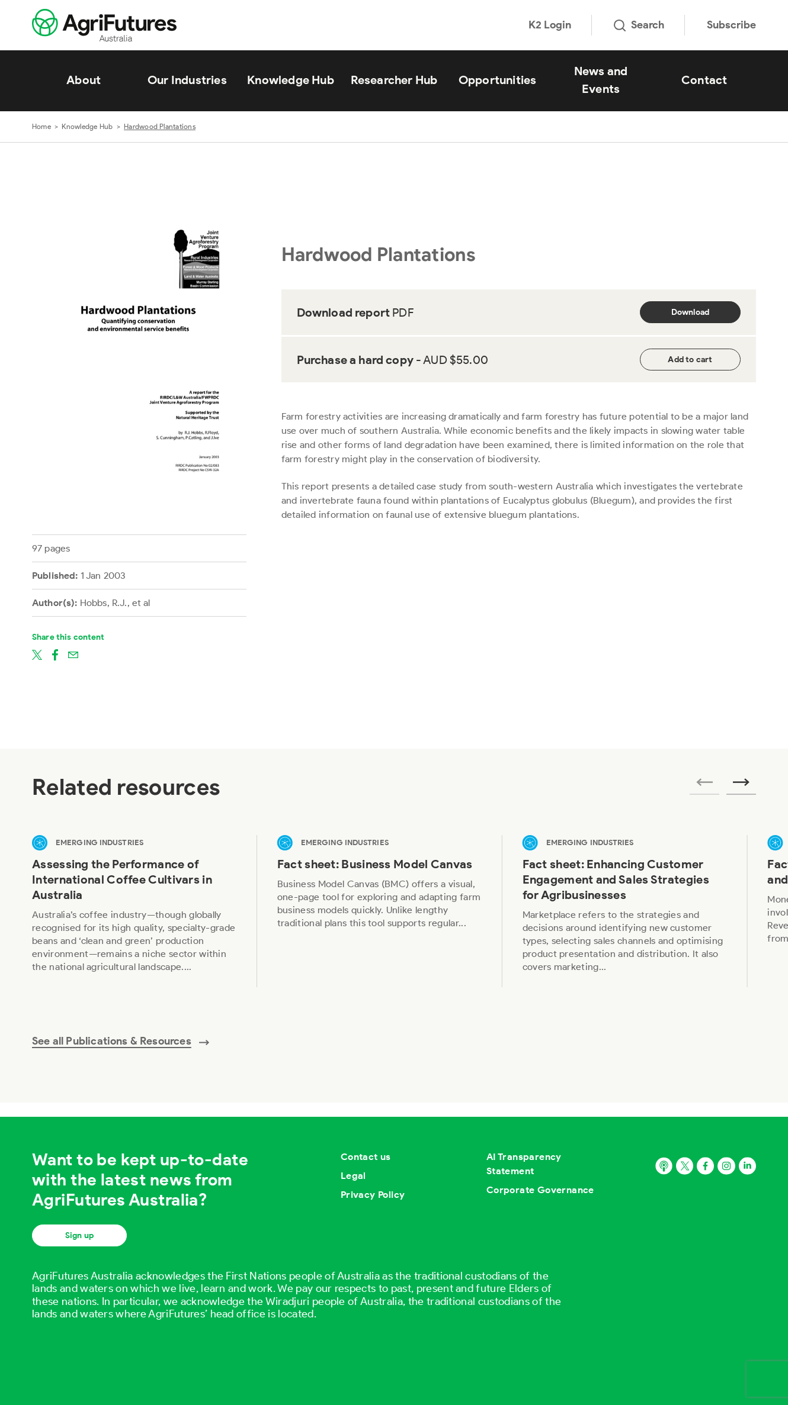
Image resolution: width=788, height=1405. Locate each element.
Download (690, 312)
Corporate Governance (540, 1189)
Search (639, 24)
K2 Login (549, 24)
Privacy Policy (373, 1194)
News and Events (601, 80)
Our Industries (187, 80)
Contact (704, 80)
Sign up (79, 1235)
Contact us (366, 1156)
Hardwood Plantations (160, 126)
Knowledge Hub (290, 80)
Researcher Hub (394, 80)
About (83, 80)
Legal (353, 1175)
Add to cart (690, 360)
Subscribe (731, 24)
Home (41, 126)
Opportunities (498, 80)
